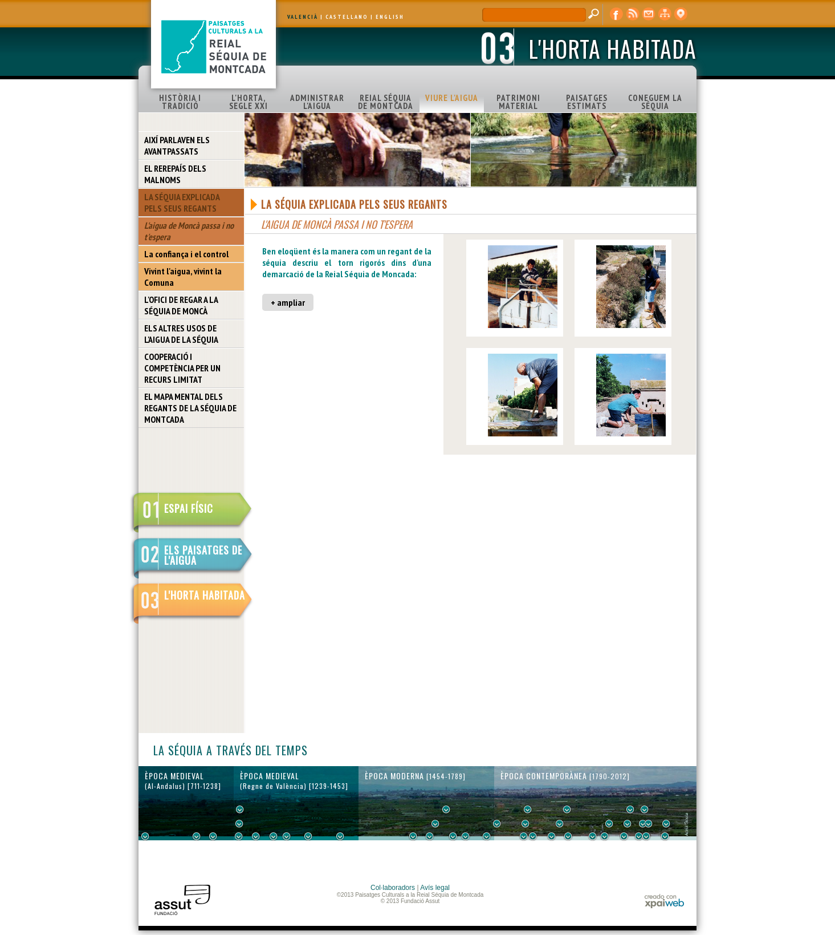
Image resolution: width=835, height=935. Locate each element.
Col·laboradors (392, 888)
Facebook (617, 14)
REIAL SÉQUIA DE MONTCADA (385, 101)
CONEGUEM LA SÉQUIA (655, 101)
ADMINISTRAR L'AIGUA (317, 101)
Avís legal (435, 888)
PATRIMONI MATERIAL (518, 101)
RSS (633, 14)
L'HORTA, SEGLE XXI (248, 101)
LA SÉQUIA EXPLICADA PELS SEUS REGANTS (182, 202)
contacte (648, 14)
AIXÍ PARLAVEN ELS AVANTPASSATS (177, 145)
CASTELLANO (346, 17)
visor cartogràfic (680, 14)
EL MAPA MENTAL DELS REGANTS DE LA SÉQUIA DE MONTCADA (190, 408)
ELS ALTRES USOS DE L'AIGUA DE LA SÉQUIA (181, 333)
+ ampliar (288, 302)
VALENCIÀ (302, 17)
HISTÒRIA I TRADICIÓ (180, 101)
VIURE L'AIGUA (451, 97)
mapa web (664, 14)
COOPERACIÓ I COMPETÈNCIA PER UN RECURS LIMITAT (182, 368)
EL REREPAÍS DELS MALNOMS (175, 174)
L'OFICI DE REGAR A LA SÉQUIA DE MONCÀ (181, 305)
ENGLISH (390, 17)
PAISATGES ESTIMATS (587, 101)
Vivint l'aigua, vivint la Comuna (183, 276)
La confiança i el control (186, 254)
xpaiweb (664, 901)
